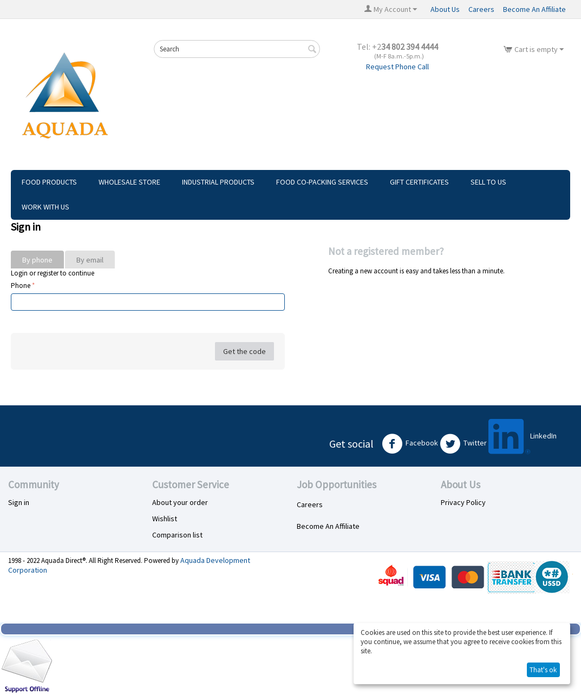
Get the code (244, 351)
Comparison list (177, 535)
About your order (180, 502)
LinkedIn (522, 436)
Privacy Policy (463, 502)
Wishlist (164, 518)
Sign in (18, 502)
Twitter (463, 444)
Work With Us (45, 207)
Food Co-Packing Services (322, 182)
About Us (445, 9)
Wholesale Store (129, 182)
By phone (37, 260)
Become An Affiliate (534, 9)
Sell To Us (488, 182)
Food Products (49, 182)
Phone (20, 285)
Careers (481, 9)
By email (89, 260)
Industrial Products (218, 182)
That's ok (543, 669)
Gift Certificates (419, 182)
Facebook (410, 444)
